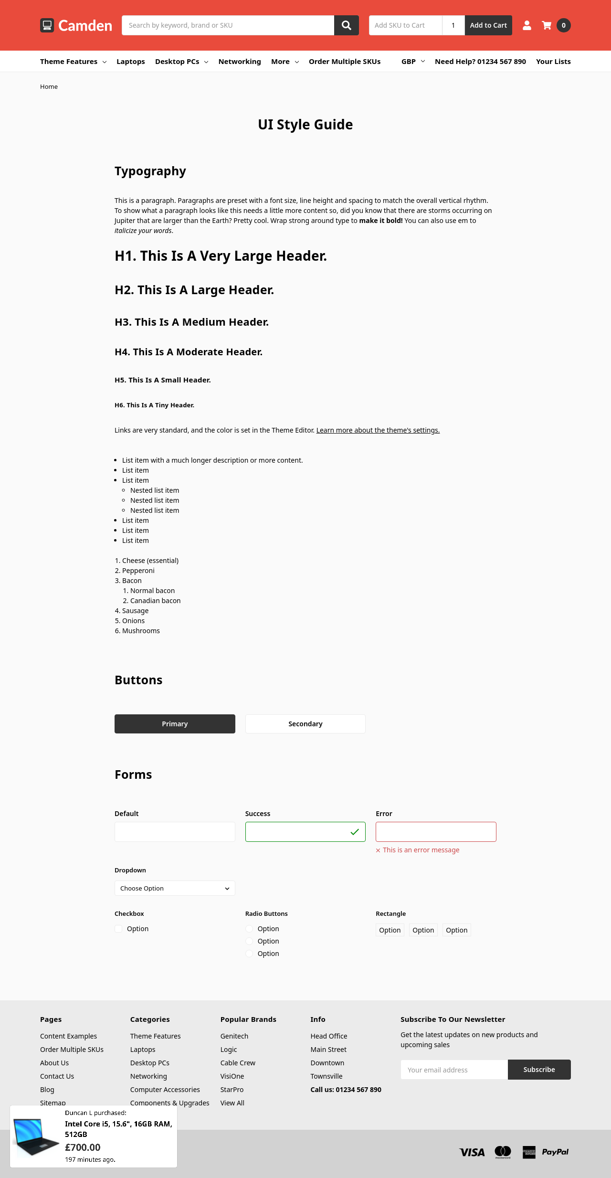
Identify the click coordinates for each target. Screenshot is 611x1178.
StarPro (232, 1089)
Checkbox (129, 913)
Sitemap (53, 1102)
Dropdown (130, 870)
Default (126, 813)
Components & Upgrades (170, 1102)
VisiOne (232, 1076)
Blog (47, 1089)
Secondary (305, 723)
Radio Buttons (266, 913)
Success (258, 813)
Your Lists (553, 61)
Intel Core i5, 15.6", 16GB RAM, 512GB (118, 1134)
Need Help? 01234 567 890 (480, 61)
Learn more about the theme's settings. (378, 430)
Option (137, 928)
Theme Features (73, 61)
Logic (229, 1049)
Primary (175, 723)
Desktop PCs (182, 61)
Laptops (130, 61)
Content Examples (68, 1035)
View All (232, 1102)
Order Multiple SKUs (345, 61)
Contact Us (57, 1076)
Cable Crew (238, 1062)
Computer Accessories (165, 1089)
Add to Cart (488, 25)
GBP (413, 61)
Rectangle (391, 913)
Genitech (235, 1035)
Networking (239, 61)
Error (384, 813)
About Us (54, 1062)
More (285, 61)
